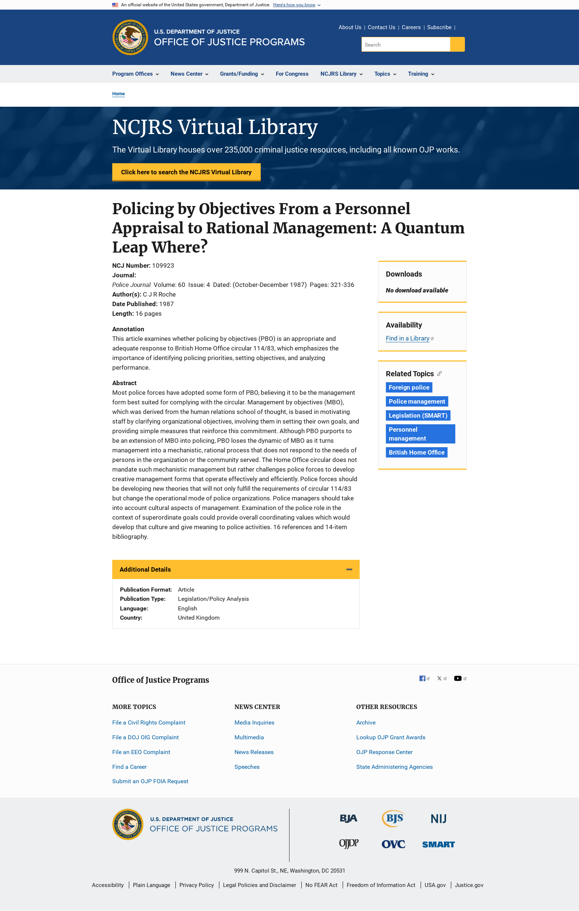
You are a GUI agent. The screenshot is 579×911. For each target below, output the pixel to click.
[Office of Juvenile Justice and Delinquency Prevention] (349, 845)
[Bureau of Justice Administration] (348, 815)
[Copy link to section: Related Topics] (438, 373)
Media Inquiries (254, 722)
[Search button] (457, 44)
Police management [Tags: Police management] (417, 401)
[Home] (229, 37)
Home (118, 93)
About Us (350, 27)
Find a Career (129, 766)
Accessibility (108, 885)
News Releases (254, 752)
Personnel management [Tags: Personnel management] (407, 434)
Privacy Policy (196, 885)
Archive (366, 722)
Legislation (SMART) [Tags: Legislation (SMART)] (418, 415)
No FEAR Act (321, 885)
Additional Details (145, 569)
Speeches (247, 766)
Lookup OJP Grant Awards (390, 737)
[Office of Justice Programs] (130, 37)
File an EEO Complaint (141, 752)
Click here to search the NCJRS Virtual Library (186, 172)
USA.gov (435, 885)
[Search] (406, 44)
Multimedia (249, 737)
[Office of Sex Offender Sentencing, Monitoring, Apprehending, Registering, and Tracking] (438, 842)
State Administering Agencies (394, 766)
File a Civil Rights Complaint (148, 722)
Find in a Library (410, 338)
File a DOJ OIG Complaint (145, 737)
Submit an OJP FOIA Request (150, 781)
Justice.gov (469, 885)
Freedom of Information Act (381, 885)
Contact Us (381, 27)
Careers (411, 27)
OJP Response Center (384, 752)
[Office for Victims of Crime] (393, 843)
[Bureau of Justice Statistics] (394, 824)
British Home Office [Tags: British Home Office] (417, 452)
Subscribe (439, 27)
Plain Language (151, 885)
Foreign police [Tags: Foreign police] (409, 387)
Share (463, 28)
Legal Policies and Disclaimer (259, 885)
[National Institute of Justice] (438, 815)
